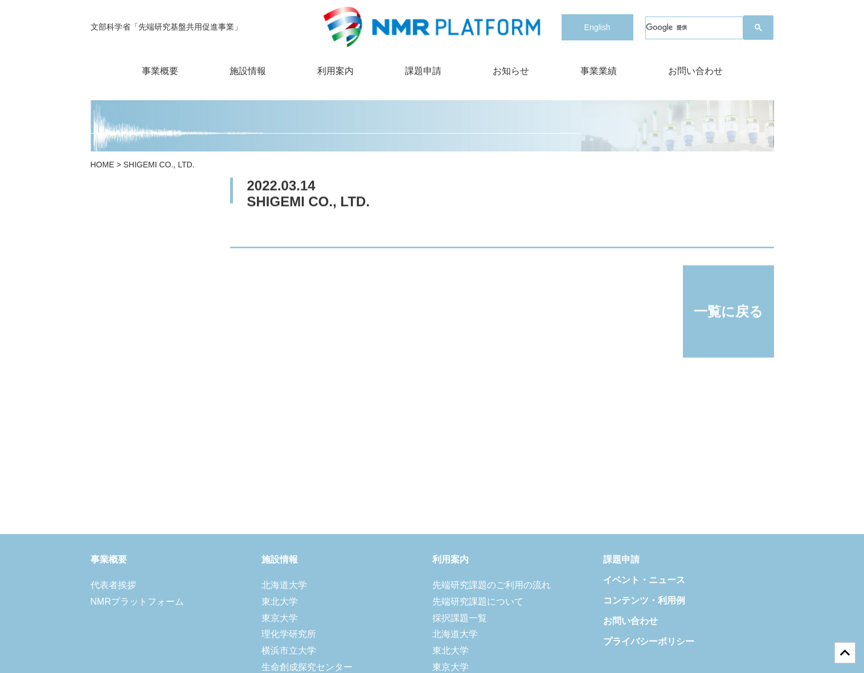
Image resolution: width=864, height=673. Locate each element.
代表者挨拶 (113, 585)
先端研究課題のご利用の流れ (491, 585)
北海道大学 (284, 585)
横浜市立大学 (288, 650)
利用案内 (335, 71)
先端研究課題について (477, 601)
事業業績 (598, 71)
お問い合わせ (695, 71)
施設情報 (248, 71)
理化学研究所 (288, 634)
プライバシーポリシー (648, 641)
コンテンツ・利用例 (644, 600)
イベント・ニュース (644, 580)
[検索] (694, 28)
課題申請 (423, 71)
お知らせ (511, 71)
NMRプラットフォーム (137, 601)
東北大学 (279, 601)
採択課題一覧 (459, 618)
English (597, 27)
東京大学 (279, 618)
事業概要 (160, 71)
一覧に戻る (728, 311)
